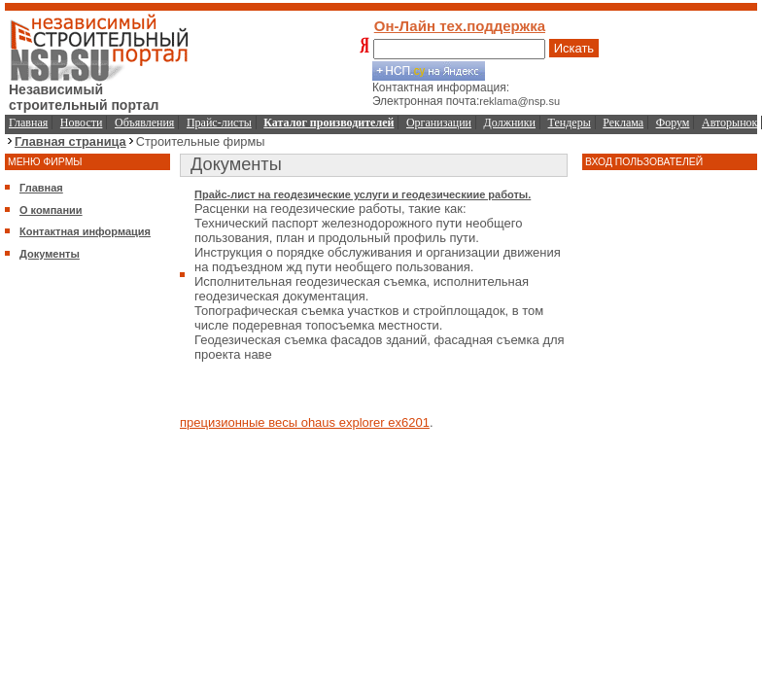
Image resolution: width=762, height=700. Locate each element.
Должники (510, 122)
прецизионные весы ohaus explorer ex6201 (305, 422)
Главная (28, 122)
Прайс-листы (219, 122)
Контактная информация (85, 231)
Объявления (144, 122)
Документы (49, 254)
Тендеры (569, 122)
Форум (673, 122)
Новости (81, 122)
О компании (51, 210)
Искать (574, 48)
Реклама (623, 122)
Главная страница (70, 141)
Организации (438, 122)
